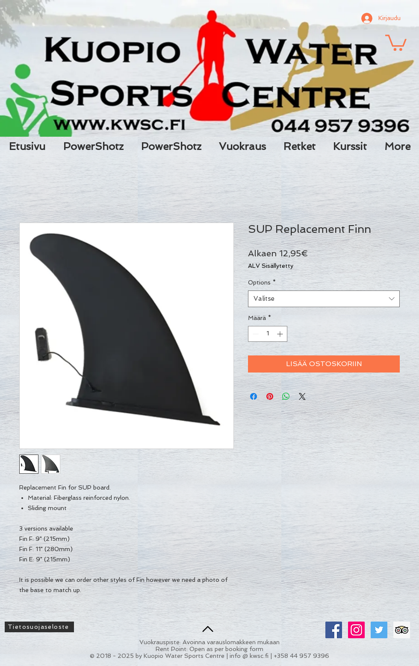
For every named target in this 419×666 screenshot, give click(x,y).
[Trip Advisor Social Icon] (401, 630)
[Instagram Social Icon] (356, 630)
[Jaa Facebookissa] (253, 396)
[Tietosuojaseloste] (39, 627)
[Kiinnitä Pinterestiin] (270, 396)
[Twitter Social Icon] (379, 630)
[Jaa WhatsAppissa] (286, 396)
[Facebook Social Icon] (333, 630)
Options (262, 282)
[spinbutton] (267, 333)
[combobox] (324, 298)
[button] (396, 42)
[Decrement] (254, 333)
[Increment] (280, 333)
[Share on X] (302, 396)
